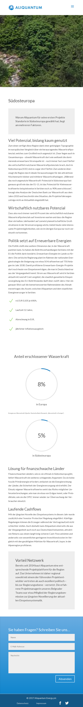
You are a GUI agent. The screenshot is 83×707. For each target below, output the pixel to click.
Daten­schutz (22, 703)
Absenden (65, 679)
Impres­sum (41, 703)
